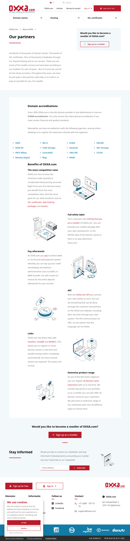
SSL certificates (95, 18)
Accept (23, 523)
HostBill (40, 341)
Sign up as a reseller (94, 44)
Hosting (54, 18)
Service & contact (73, 8)
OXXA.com (48, 8)
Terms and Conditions (14, 538)
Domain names (20, 18)
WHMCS (52, 341)
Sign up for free (19, 486)
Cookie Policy (50, 538)
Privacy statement (34, 538)
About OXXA (28, 29)
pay (46, 255)
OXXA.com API (82, 294)
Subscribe (79, 468)
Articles (60, 8)
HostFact (32, 341)
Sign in (88, 8)
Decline (24, 528)
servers (44, 206)
